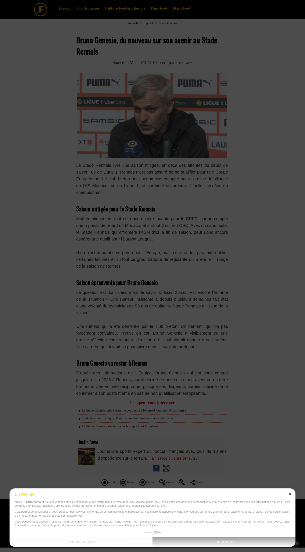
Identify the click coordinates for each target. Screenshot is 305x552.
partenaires (33, 501)
